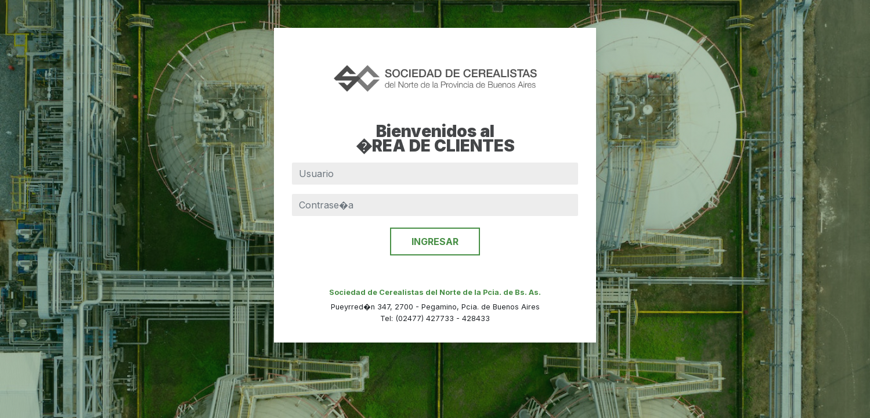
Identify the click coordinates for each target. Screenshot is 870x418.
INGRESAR (435, 241)
